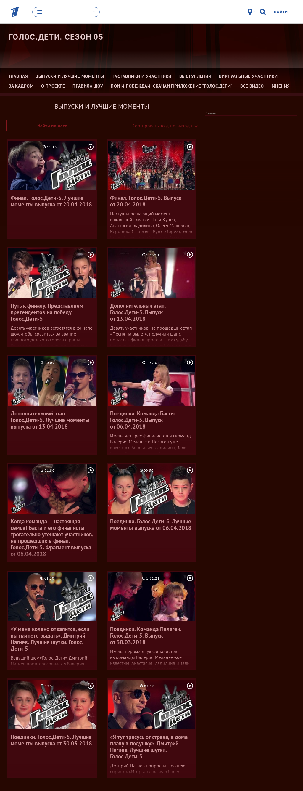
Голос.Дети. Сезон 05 (56, 37)
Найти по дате (52, 126)
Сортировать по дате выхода (162, 126)
